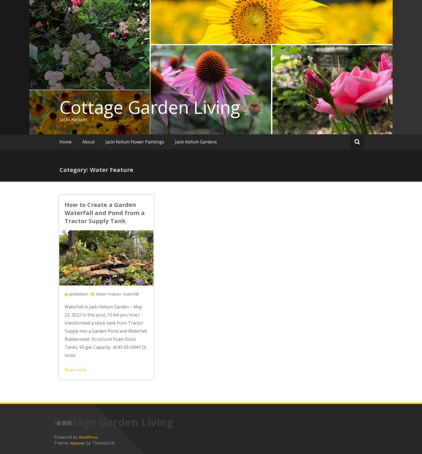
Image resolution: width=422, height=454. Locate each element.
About (88, 142)
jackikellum (78, 294)
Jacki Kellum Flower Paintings (134, 142)
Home (65, 142)
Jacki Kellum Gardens (196, 142)
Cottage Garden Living (149, 107)
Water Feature (108, 294)
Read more (75, 370)
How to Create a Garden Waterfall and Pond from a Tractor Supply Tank (105, 212)
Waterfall (131, 294)
